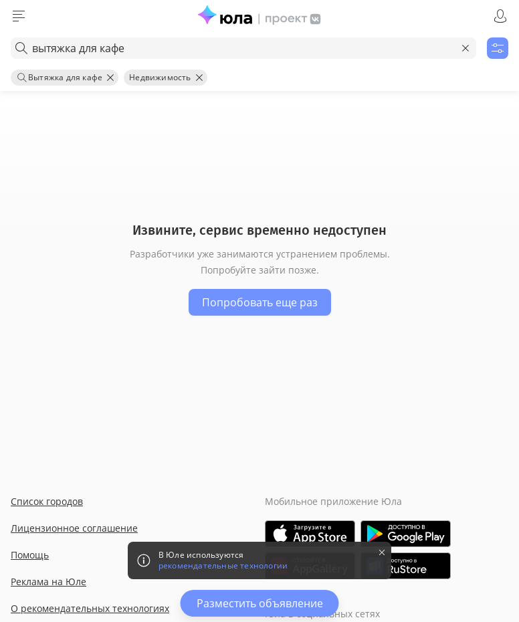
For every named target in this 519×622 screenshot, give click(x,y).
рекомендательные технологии (223, 565)
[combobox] (243, 48)
